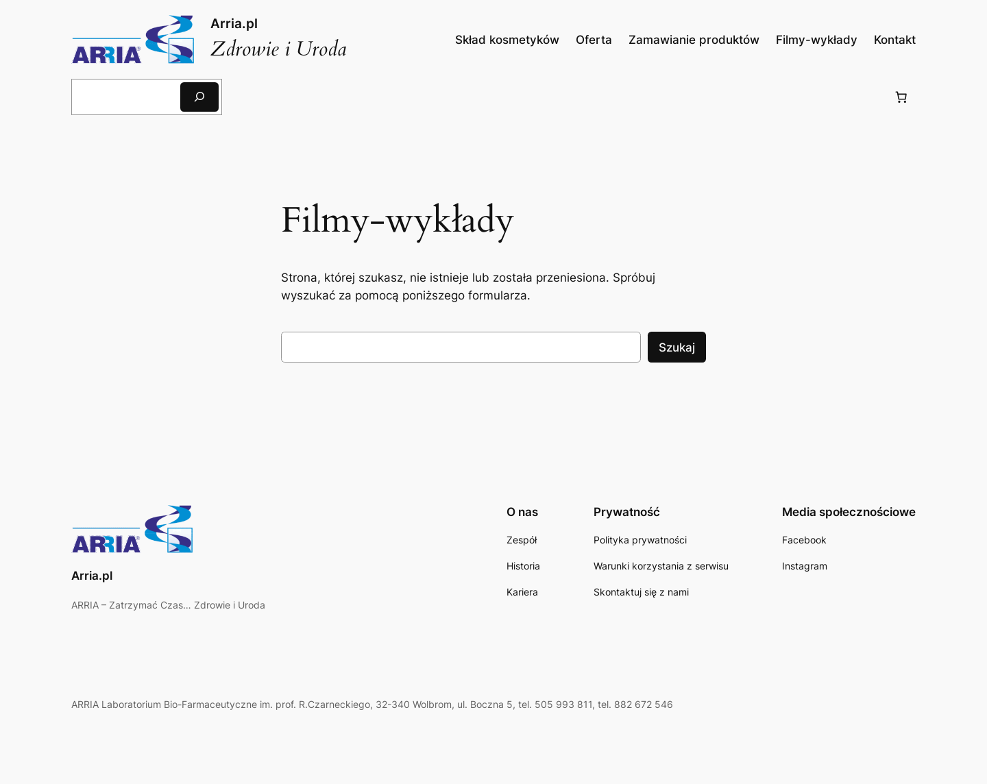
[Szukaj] (199, 97)
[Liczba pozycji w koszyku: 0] (901, 96)
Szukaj (677, 347)
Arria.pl (234, 23)
